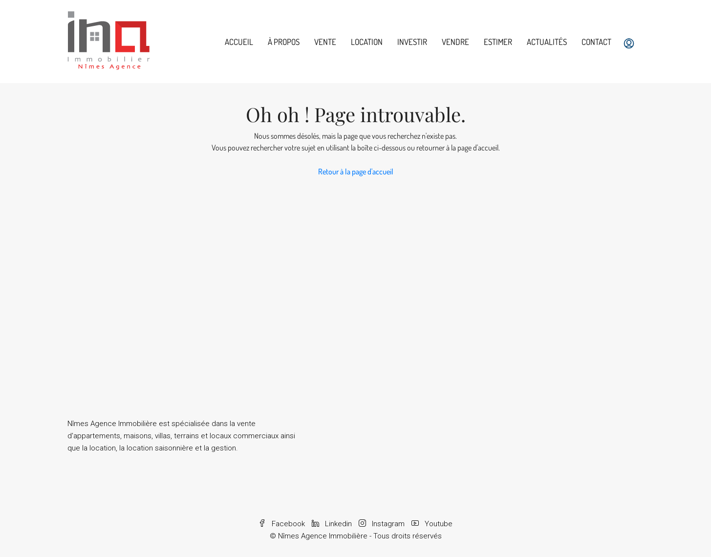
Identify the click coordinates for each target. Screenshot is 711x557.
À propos (284, 42)
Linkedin (333, 523)
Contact (596, 42)
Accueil (239, 42)
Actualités (547, 42)
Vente (325, 42)
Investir (412, 42)
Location (367, 42)
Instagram (383, 523)
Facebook (283, 523)
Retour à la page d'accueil (355, 171)
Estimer (498, 42)
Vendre (455, 42)
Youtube (431, 523)
